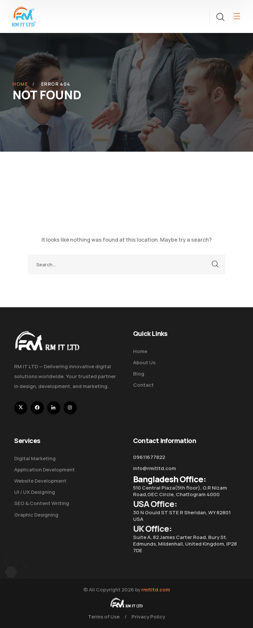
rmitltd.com (155, 589)
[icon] (20, 407)
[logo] (24, 15)
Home (20, 84)
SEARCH (215, 264)
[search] (220, 17)
